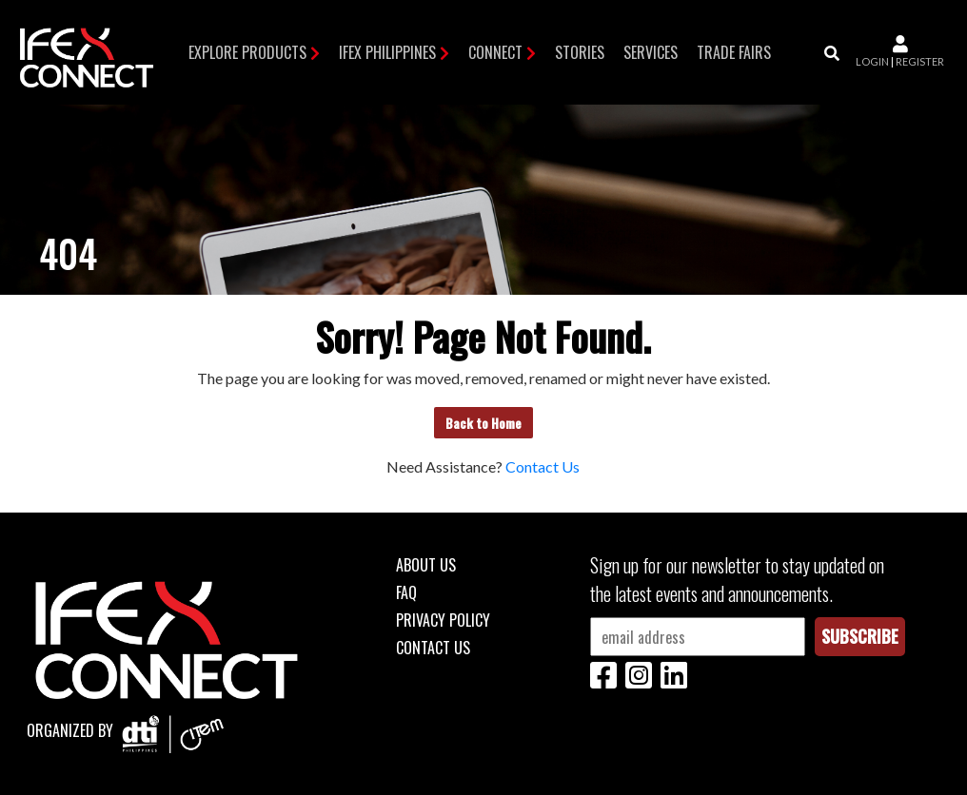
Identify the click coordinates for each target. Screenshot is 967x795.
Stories (579, 52)
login (872, 61)
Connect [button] (495, 52)
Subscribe (859, 636)
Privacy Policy (443, 620)
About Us (426, 564)
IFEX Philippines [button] (387, 52)
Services (650, 52)
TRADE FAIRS (734, 52)
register (920, 61)
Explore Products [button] (247, 52)
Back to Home (483, 423)
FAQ (406, 592)
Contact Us (542, 466)
